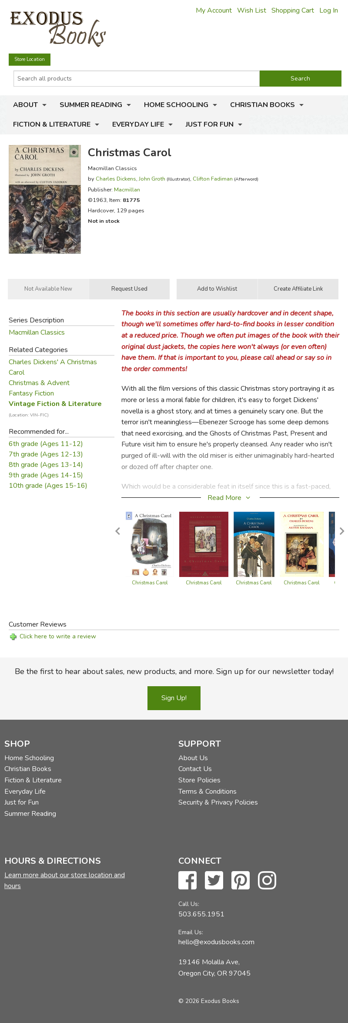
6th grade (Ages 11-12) (46, 444)
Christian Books (262, 105)
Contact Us (195, 769)
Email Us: (190, 932)
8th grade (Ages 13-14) (46, 465)
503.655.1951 (201, 914)
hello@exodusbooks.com (216, 942)
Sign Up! (174, 698)
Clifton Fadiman (213, 178)
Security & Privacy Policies (218, 802)
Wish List (251, 10)
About (25, 105)
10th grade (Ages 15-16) (48, 485)
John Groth (152, 178)
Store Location (29, 59)
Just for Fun (210, 124)
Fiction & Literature (51, 124)
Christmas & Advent (39, 383)
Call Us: (188, 904)
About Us (193, 758)
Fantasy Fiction (31, 393)
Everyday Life (138, 124)
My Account (214, 10)
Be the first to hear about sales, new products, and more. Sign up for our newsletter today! (174, 671)
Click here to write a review (58, 636)
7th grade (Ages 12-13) (46, 454)
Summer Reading (91, 105)
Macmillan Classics (37, 332)
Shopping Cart (292, 10)
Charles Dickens (116, 178)
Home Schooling (176, 105)
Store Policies (199, 780)
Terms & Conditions (207, 791)
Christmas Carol (150, 583)
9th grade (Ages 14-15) (46, 475)
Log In (328, 10)
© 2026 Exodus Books (208, 1001)
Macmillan (127, 189)
